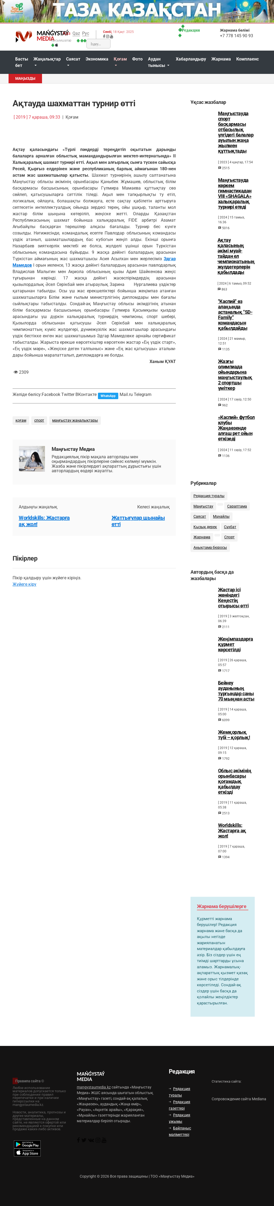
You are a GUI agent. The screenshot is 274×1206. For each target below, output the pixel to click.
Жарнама (221, 59)
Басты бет (21, 62)
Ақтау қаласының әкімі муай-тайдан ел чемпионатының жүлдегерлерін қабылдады (236, 256)
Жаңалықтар (47, 59)
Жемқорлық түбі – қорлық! (234, 739)
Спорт (229, 540)
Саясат (73, 59)
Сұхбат (230, 530)
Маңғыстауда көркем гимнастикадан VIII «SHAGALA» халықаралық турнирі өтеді (235, 193)
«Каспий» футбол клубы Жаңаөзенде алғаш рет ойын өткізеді (236, 428)
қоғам (21, 420)
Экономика (97, 59)
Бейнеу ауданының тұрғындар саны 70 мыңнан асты (236, 695)
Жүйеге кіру (24, 584)
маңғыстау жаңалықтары (75, 420)
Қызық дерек (205, 530)
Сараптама (237, 509)
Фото (137, 59)
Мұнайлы (221, 520)
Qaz (76, 33)
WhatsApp (108, 396)
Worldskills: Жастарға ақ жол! (232, 835)
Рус (85, 33)
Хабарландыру (191, 59)
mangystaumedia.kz (94, 1087)
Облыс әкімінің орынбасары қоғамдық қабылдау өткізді (235, 786)
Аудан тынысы (157, 62)
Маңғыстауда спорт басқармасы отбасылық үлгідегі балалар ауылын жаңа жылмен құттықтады (236, 132)
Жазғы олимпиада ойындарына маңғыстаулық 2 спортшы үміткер (235, 375)
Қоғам (120, 59)
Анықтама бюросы (210, 551)
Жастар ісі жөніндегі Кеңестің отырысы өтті (233, 602)
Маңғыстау (203, 509)
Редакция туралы (208, 499)
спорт (39, 420)
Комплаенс (247, 59)
